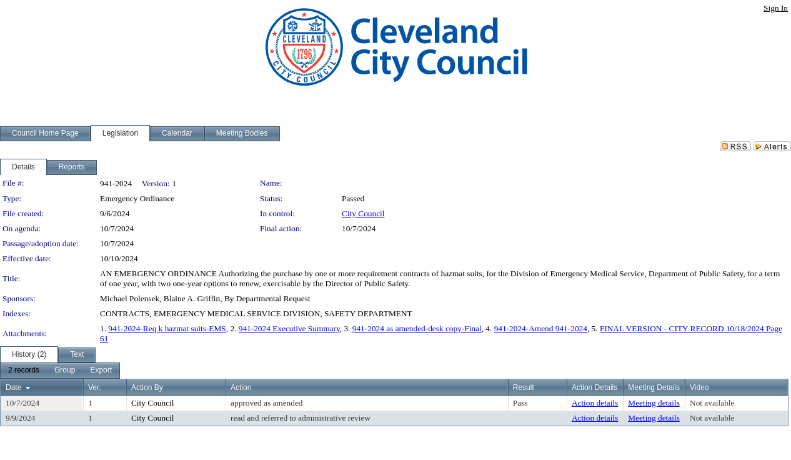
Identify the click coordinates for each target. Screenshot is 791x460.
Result (523, 387)
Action (241, 387)
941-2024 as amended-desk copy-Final (417, 328)
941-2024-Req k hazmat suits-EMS (167, 328)
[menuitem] (24, 370)
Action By (147, 387)
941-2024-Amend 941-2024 (540, 328)
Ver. (94, 387)
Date (13, 387)
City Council (363, 213)
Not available (712, 403)
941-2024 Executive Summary (289, 328)
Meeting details (654, 403)
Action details (595, 403)
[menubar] (60, 370)
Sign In (776, 7)
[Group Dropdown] (64, 370)
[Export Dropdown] (100, 370)
